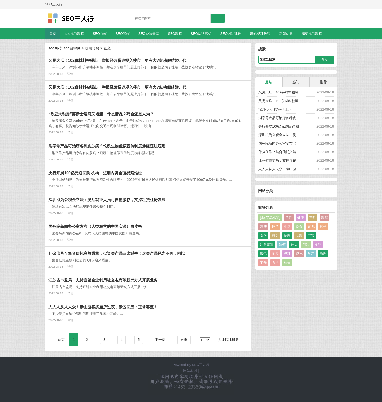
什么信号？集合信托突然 (277, 152)
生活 (287, 227)
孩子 (323, 227)
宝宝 (311, 236)
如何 (282, 245)
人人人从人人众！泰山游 (277, 169)
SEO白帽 (100, 34)
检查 (287, 263)
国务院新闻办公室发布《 (277, 143)
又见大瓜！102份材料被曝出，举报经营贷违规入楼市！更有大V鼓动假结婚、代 (117, 60)
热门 (295, 82)
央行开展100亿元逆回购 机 (278, 126)
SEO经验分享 (148, 34)
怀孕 (275, 227)
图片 (275, 254)
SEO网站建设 (230, 34)
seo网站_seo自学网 (64, 48)
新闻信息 (286, 34)
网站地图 (190, 371)
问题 (306, 245)
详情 (70, 73)
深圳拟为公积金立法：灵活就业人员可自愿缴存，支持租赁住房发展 (106, 199)
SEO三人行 (201, 365)
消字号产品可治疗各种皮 (277, 118)
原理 (323, 254)
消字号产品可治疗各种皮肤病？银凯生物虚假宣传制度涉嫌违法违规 (106, 146)
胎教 (299, 236)
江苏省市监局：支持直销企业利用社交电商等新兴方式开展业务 (103, 280)
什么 (294, 245)
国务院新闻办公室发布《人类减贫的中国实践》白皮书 (95, 226)
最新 (268, 82)
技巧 (318, 245)
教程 (324, 218)
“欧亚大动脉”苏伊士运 (274, 109)
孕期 (288, 218)
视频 (287, 254)
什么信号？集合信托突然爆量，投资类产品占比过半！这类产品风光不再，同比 (116, 253)
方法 (275, 263)
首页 (52, 34)
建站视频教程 (260, 34)
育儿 (311, 227)
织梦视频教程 (312, 34)
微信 (263, 254)
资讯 (299, 254)
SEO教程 (175, 34)
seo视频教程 (74, 34)
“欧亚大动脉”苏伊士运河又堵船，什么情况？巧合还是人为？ (101, 114)
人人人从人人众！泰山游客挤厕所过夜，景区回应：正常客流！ (103, 307)
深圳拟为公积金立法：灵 (277, 135)
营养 (263, 227)
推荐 (323, 82)
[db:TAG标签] (270, 218)
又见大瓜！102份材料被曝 (278, 92)
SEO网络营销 (201, 34)
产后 (312, 218)
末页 (184, 340)
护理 (287, 236)
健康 (300, 218)
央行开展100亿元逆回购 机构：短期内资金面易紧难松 (95, 173)
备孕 (263, 236)
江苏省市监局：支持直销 (277, 160)
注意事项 (267, 245)
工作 (263, 263)
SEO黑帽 (122, 34)
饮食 (299, 227)
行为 (275, 236)
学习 (311, 254)
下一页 (160, 340)
